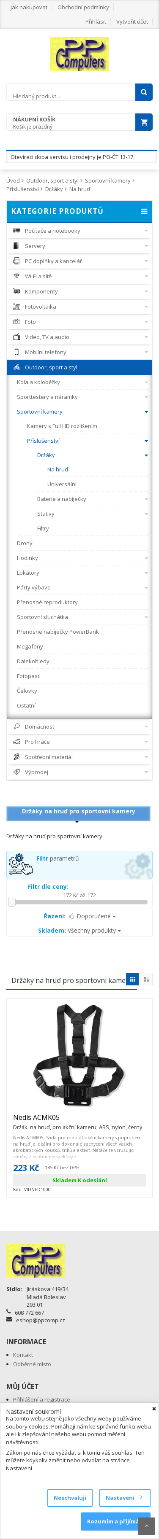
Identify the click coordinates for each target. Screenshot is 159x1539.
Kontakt (23, 1355)
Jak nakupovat (29, 7)
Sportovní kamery (108, 180)
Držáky (54, 189)
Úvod (13, 180)
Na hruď (79, 189)
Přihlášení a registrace (41, 1399)
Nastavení (124, 1497)
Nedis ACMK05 (77, 1121)
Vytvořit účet (132, 21)
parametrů (57, 858)
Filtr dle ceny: (48, 887)
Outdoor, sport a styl (52, 180)
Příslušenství (22, 189)
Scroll (146, 1526)
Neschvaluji (70, 1497)
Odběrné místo (32, 1364)
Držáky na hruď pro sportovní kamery (78, 811)
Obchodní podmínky (83, 7)
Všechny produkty (79, 930)
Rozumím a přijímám (115, 1521)
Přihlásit (95, 21)
